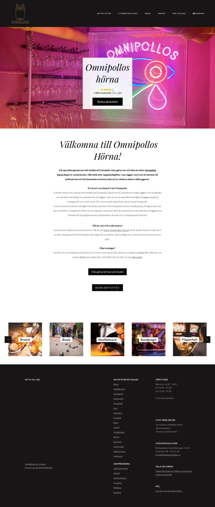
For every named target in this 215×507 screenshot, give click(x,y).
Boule (116, 384)
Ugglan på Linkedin (164, 474)
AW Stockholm (120, 478)
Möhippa (117, 487)
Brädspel (117, 442)
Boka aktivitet (107, 102)
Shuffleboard (119, 389)
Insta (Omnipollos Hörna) (116, 230)
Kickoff (117, 473)
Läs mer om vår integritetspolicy (39, 467)
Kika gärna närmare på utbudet (107, 271)
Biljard (116, 437)
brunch (117, 427)
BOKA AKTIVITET (107, 287)
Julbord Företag (121, 468)
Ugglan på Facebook (164, 471)
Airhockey (118, 413)
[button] (107, 91)
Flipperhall (118, 403)
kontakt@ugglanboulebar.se (168, 455)
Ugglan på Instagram (183, 471)
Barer (116, 422)
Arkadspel (118, 456)
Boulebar (117, 492)
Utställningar (119, 432)
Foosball (117, 418)
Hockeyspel (119, 446)
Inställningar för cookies (35, 464)
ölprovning (137, 257)
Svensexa (118, 483)
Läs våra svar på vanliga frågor (169, 491)
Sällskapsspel (119, 451)
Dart (116, 408)
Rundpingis (118, 394)
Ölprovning (118, 398)
